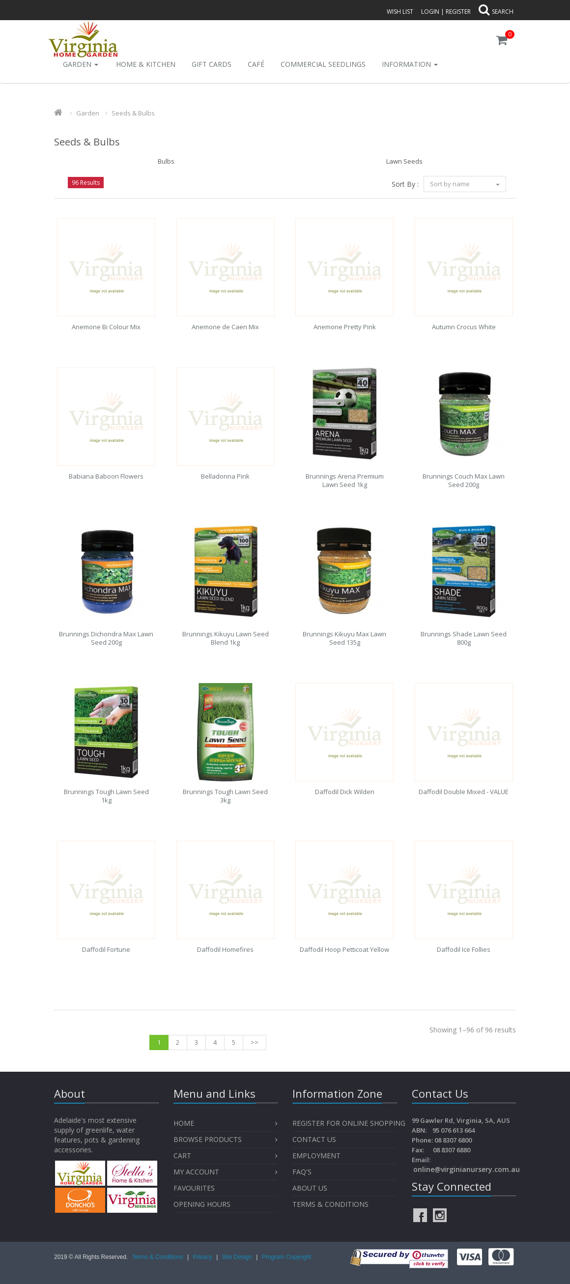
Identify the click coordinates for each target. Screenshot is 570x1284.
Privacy (203, 1257)
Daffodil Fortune (106, 949)
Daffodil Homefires (225, 949)
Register (458, 11)
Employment (316, 1155)
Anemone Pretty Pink (345, 326)
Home (183, 1123)
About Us (309, 1188)
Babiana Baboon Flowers (106, 476)
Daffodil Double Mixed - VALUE (464, 791)
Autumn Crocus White (464, 326)
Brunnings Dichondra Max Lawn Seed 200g (106, 638)
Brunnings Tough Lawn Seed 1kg (106, 795)
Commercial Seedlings (323, 64)
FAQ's (302, 1171)
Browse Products (207, 1139)
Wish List (400, 11)
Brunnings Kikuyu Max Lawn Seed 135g (344, 638)
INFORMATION (410, 64)
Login (430, 11)
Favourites (195, 1188)
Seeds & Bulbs (133, 113)
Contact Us (314, 1139)
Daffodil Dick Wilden (344, 791)
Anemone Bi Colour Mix (106, 326)
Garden (80, 64)
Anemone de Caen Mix (225, 326)
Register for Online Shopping (348, 1123)
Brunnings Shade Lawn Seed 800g (464, 638)
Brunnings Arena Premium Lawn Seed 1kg (345, 480)
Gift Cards (211, 64)
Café (256, 64)
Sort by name (465, 183)
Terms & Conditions (330, 1204)
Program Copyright (287, 1257)
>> (254, 1042)
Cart (182, 1155)
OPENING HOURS (201, 1204)
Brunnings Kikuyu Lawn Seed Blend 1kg (225, 638)
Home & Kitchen (145, 64)
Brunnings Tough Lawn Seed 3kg (225, 795)
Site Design (238, 1257)
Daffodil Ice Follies (463, 949)
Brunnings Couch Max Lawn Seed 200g (464, 480)
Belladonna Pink (225, 476)
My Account (196, 1171)
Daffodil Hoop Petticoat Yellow (344, 949)
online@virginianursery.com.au (466, 1169)
